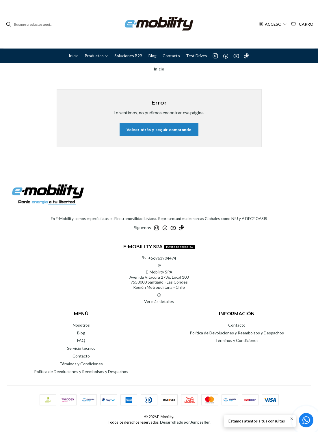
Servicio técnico (81, 348)
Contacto (81, 355)
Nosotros (81, 325)
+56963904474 (159, 258)
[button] (96, 56)
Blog (81, 332)
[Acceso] (272, 24)
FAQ (81, 340)
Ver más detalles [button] (159, 298)
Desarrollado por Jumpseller (185, 422)
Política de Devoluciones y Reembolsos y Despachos (81, 371)
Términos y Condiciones (81, 363)
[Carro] (302, 24)
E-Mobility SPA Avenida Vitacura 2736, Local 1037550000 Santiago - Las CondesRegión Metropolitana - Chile (159, 277)
